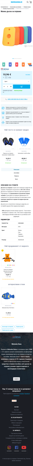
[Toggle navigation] (2, 2)
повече (16, 379)
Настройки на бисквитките (16, 427)
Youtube (21, 393)
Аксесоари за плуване (15, 6)
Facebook (27, 393)
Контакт (16, 410)
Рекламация (16, 425)
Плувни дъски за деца (8, 8)
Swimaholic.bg (4, 6)
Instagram (16, 395)
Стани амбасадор (16, 440)
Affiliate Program (16, 443)
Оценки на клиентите (16, 414)
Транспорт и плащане (16, 420)
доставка (28, 74)
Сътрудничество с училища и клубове (16, 438)
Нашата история (16, 412)
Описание (16, 169)
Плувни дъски (27, 6)
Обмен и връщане (16, 423)
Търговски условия (16, 433)
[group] (8, 148)
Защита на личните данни (16, 435)
